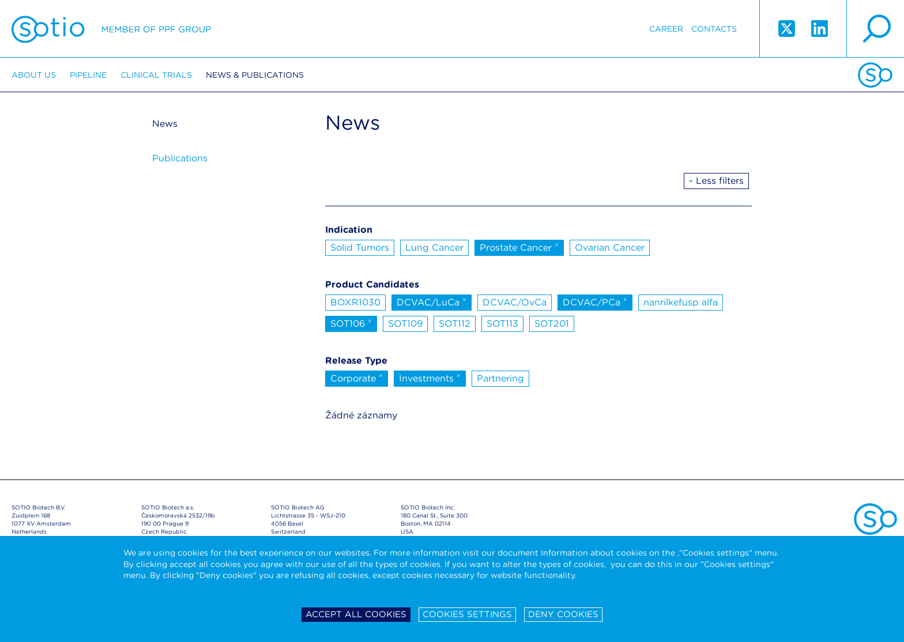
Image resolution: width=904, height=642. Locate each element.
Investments (430, 377)
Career (666, 28)
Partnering (500, 378)
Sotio (111, 29)
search (875, 29)
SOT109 (405, 323)
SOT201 (551, 323)
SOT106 (351, 322)
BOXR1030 (355, 302)
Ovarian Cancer (610, 247)
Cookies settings (467, 614)
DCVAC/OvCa (515, 302)
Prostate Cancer (519, 246)
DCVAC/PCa (595, 301)
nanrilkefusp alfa (680, 302)
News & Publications (255, 75)
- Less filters (716, 180)
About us (34, 75)
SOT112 (454, 323)
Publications (180, 158)
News (165, 123)
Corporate (356, 377)
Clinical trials (156, 75)
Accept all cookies (356, 614)
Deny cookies (563, 614)
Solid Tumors (359, 247)
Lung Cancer (434, 247)
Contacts (714, 28)
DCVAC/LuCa (431, 301)
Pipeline (88, 75)
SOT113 (502, 323)
